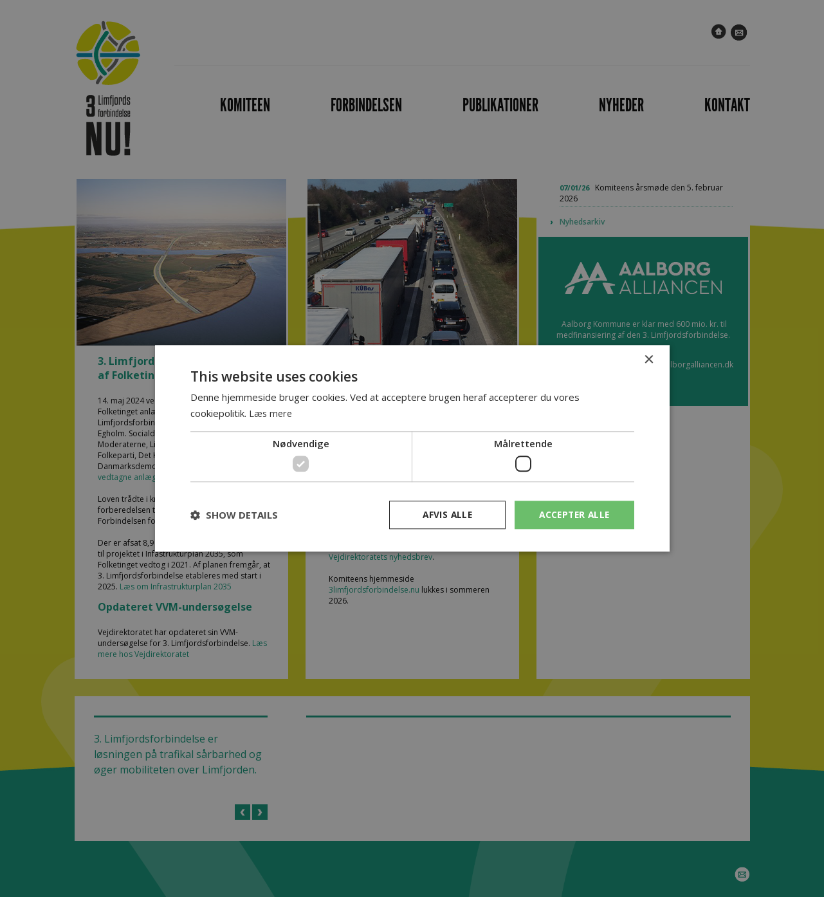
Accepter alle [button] (572, 514)
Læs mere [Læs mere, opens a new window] (271, 413)
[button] (234, 515)
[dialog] (412, 448)
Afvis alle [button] (444, 514)
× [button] (649, 360)
